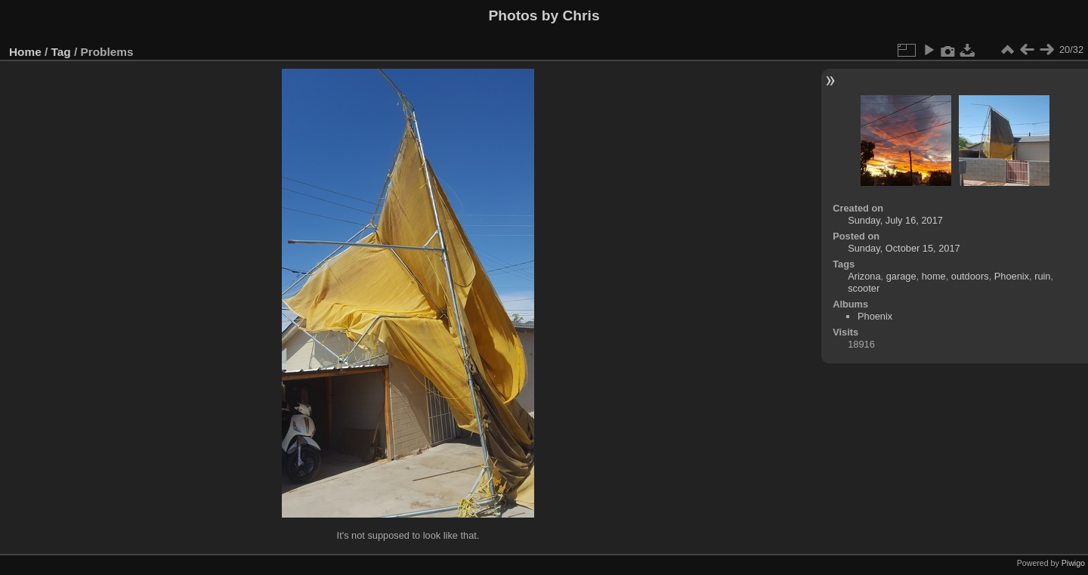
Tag (61, 51)
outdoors (970, 276)
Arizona (864, 276)
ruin (1042, 276)
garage (901, 276)
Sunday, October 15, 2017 (904, 248)
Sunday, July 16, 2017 (895, 220)
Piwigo (1073, 562)
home (934, 276)
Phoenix (1011, 276)
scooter (863, 288)
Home (25, 51)
